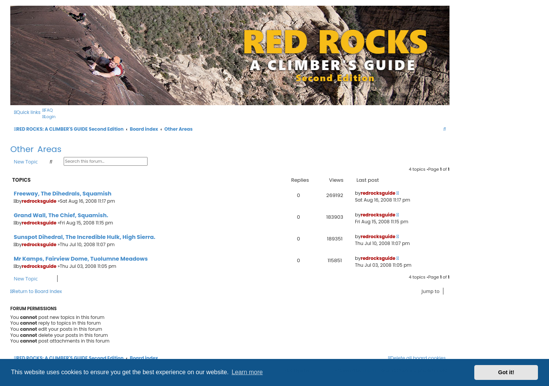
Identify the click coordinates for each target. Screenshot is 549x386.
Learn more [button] (247, 372)
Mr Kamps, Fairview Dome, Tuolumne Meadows (81, 259)
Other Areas (35, 149)
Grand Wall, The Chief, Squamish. (61, 215)
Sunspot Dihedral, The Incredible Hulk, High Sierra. (84, 237)
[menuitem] (47, 110)
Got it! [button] (506, 372)
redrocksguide (39, 201)
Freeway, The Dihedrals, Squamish (62, 193)
